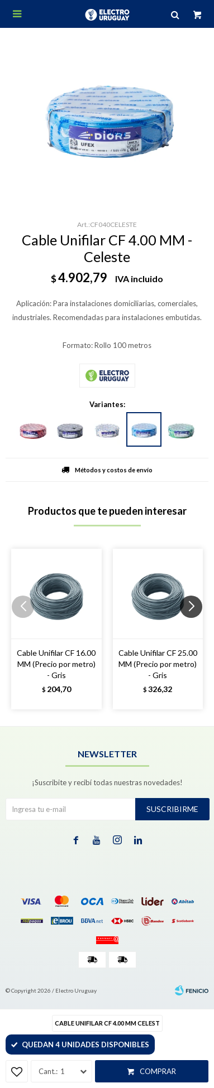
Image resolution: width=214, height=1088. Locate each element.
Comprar (158, 1071)
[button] (195, 629)
